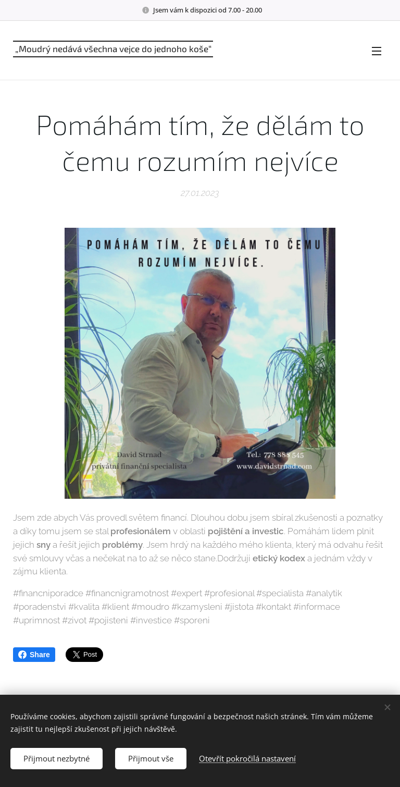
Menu (376, 51)
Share (34, 654)
